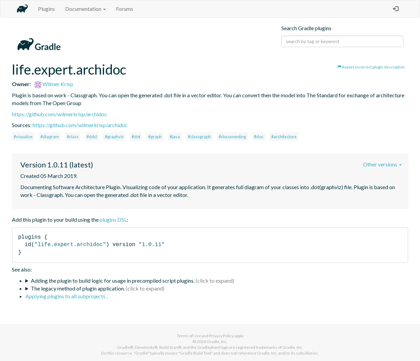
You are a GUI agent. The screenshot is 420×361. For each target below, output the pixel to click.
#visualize (23, 136)
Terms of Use (189, 335)
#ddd (91, 136)
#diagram (49, 136)
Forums (124, 8)
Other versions (382, 164)
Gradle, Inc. (217, 341)
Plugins (46, 8)
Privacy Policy (221, 335)
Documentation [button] (85, 8)
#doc (258, 136)
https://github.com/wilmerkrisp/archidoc (59, 114)
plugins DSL (113, 219)
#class (73, 136)
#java (174, 136)
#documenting (232, 136)
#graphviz (114, 136)
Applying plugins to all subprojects (65, 296)
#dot (136, 136)
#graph (155, 136)
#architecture (284, 136)
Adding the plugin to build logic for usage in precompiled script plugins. (113, 280)
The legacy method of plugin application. (78, 288)
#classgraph (199, 136)
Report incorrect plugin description (371, 66)
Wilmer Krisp (54, 84)
